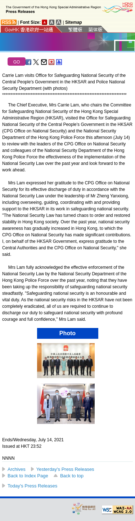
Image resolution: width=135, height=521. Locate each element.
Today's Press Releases (32, 486)
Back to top (72, 475)
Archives (17, 469)
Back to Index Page (28, 475)
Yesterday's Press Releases (65, 469)
